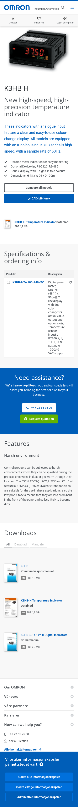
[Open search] (62, 7)
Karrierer (12, 715)
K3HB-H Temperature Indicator (41, 222)
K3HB (24, 566)
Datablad (20, 544)
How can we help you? (23, 724)
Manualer (38, 544)
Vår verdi (12, 696)
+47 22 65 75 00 (39, 408)
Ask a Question (16, 741)
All (8, 544)
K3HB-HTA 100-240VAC (28, 282)
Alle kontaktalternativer (22, 749)
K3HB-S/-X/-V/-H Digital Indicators (44, 635)
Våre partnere (16, 705)
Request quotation (39, 419)
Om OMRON (14, 687)
